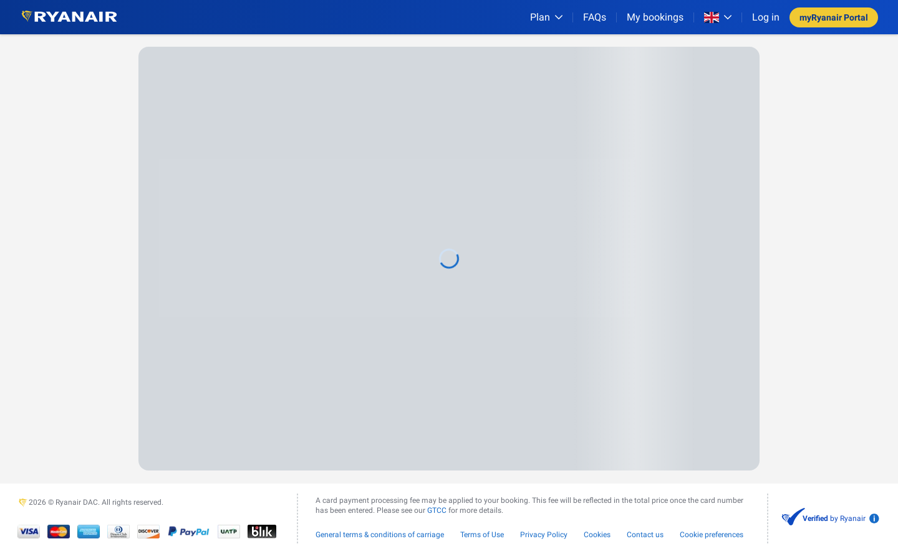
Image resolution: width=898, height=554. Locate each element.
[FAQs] (594, 17)
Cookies (597, 534)
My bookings (655, 17)
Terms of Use (482, 534)
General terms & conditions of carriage (380, 534)
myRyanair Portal (833, 17)
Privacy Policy (543, 534)
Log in (766, 17)
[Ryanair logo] (69, 17)
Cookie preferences (711, 534)
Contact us (645, 534)
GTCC (437, 510)
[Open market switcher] (717, 17)
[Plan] (546, 17)
